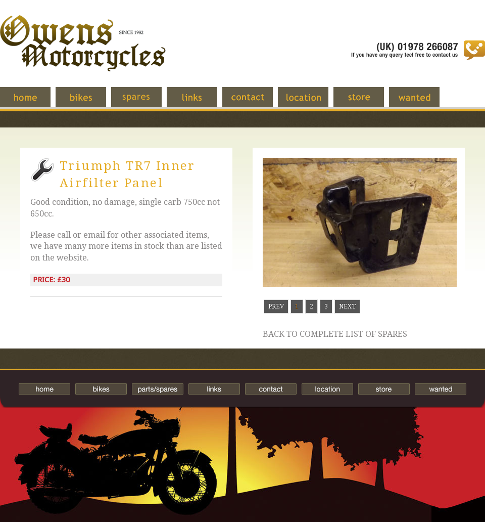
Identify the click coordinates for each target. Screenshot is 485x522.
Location (311, 102)
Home (33, 102)
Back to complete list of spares (335, 334)
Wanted (422, 102)
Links (199, 102)
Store (366, 102)
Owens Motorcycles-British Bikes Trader (83, 53)
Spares (144, 102)
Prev (276, 306)
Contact (255, 102)
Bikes (101, 389)
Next (347, 306)
